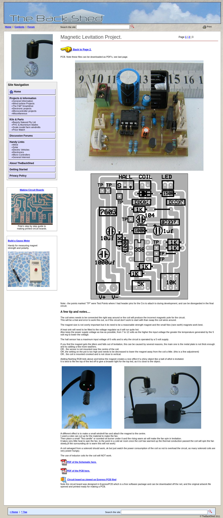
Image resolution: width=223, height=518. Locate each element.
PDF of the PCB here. (75, 470)
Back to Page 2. (75, 49)
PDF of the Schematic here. (78, 462)
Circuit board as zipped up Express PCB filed (88, 479)
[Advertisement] (112, 498)
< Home (14, 512)
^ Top (24, 512)
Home (8, 27)
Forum (31, 27)
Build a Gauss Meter (19, 240)
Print (207, 26)
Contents (20, 27)
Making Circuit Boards (32, 190)
